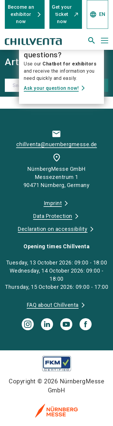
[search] (91, 40)
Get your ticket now (62, 14)
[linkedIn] (47, 324)
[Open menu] (104, 40)
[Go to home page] (38, 43)
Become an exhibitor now (21, 14)
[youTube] (66, 324)
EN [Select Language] (97, 14)
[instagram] (28, 324)
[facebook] (86, 324)
